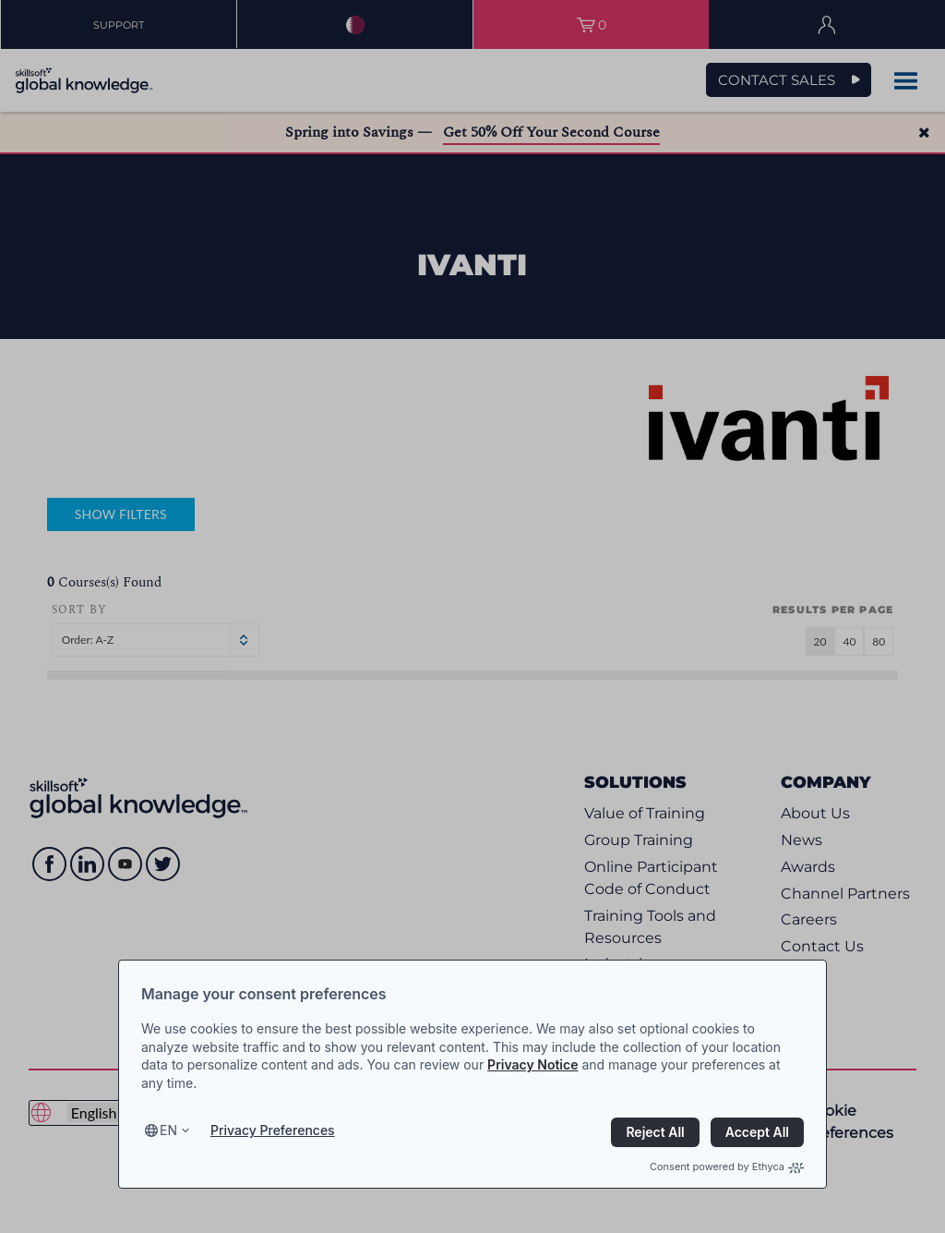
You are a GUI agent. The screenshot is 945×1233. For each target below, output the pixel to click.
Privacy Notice (532, 1064)
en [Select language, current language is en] (168, 1130)
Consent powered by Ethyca (727, 1166)
